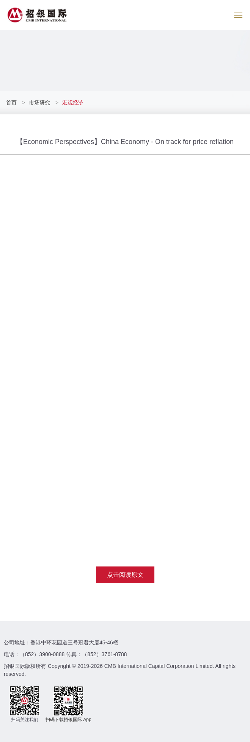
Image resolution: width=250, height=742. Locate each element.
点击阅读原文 (125, 574)
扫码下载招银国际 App (68, 719)
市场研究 (39, 103)
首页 (12, 103)
